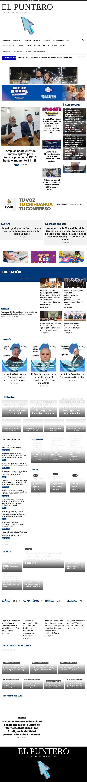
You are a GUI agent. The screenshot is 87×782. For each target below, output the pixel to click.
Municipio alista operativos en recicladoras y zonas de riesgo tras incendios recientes (13, 524)
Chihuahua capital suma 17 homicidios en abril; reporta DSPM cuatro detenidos (52, 184)
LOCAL (16, 164)
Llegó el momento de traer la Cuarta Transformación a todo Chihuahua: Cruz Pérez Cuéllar (11, 626)
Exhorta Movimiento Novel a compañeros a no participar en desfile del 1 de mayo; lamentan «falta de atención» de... (52, 126)
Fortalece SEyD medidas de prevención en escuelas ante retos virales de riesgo (19, 313)
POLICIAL (28, 549)
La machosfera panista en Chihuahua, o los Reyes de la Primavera (14, 377)
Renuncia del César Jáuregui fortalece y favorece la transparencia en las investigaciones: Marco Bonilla (14, 533)
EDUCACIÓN (51, 115)
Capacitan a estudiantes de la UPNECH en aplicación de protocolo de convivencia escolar (50, 326)
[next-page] (6, 543)
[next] (83, 57)
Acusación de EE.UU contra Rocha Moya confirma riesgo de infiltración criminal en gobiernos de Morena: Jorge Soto (14, 482)
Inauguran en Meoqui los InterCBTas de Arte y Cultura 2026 (76, 623)
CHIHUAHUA (51, 148)
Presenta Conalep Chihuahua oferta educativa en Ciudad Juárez (72, 326)
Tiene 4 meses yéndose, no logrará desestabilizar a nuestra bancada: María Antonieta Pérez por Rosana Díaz (14, 492)
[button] (82, 40)
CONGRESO (5, 487)
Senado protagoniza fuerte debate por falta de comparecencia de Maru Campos (22, 231)
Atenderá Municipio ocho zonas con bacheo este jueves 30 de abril (45, 57)
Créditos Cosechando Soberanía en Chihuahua (72, 376)
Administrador (5, 317)
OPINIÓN (14, 370)
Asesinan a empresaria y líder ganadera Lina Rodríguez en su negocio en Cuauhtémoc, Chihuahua (31, 628)
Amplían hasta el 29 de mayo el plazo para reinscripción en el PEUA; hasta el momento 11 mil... (20, 155)
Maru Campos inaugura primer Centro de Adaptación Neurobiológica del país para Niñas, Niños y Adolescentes (14, 472)
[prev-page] (3, 543)
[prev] (79, 57)
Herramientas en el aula (11, 663)
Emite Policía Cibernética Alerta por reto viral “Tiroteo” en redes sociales (52, 156)
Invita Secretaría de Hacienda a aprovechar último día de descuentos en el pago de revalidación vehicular (14, 455)
